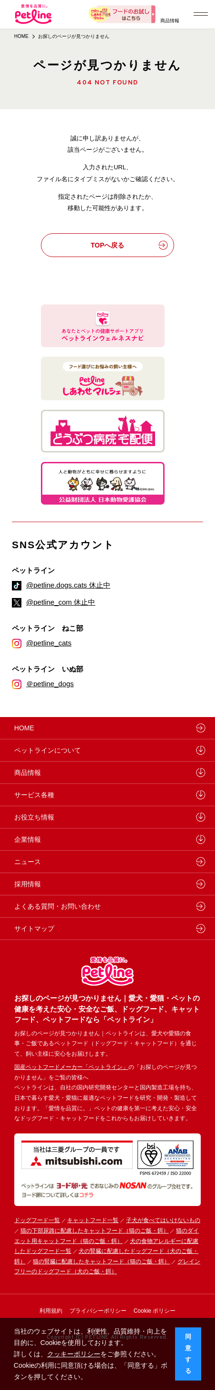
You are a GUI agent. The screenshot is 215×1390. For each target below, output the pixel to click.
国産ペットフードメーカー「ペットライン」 (71, 1067)
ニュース (27, 861)
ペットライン (33, 570)
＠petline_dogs (50, 684)
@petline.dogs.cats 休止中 (68, 585)
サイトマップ (34, 928)
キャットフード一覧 (92, 1220)
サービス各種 (34, 795)
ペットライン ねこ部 (47, 628)
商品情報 (169, 20)
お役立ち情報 (34, 817)
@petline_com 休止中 (60, 602)
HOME (21, 36)
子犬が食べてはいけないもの (163, 1220)
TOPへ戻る (129, 245)
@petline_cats (48, 643)
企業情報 (27, 839)
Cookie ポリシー (155, 1310)
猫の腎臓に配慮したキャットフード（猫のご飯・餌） (101, 1261)
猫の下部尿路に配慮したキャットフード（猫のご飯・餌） (94, 1230)
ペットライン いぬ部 (47, 669)
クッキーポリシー (73, 1354)
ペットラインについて (47, 750)
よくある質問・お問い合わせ (57, 906)
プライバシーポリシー (98, 1310)
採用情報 (27, 884)
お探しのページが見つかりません (73, 36)
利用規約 (50, 1310)
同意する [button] (188, 1354)
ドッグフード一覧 (37, 1220)
